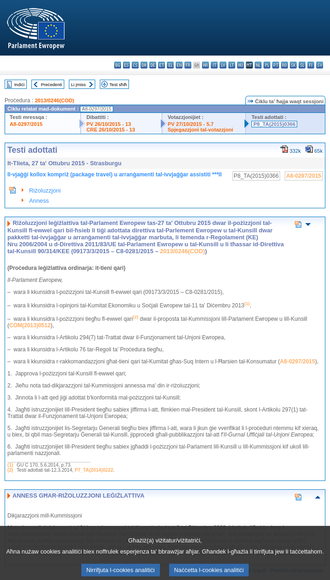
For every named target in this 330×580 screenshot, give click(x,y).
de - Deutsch (152, 65)
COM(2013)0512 (29, 325)
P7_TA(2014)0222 (94, 470)
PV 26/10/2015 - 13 (108, 124)
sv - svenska (319, 65)
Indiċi (19, 84)
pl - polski (266, 65)
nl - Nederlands (258, 65)
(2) (10, 470)
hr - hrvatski (205, 65)
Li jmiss (78, 84)
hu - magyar (240, 65)
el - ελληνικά (170, 65)
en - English (179, 65)
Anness (39, 200)
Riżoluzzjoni (45, 190)
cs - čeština (135, 65)
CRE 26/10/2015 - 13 (110, 129)
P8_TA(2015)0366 (274, 124)
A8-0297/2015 (26, 124)
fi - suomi (310, 65)
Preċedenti (51, 84)
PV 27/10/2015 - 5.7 (191, 124)
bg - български (117, 65)
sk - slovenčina (293, 65)
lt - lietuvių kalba (231, 65)
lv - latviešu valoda (223, 65)
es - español (126, 65)
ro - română (284, 65)
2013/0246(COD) (54, 100)
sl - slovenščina (302, 65)
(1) (10, 465)
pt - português (275, 65)
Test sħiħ (118, 84)
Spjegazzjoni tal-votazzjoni (200, 129)
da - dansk (144, 65)
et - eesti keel (161, 65)
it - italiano (214, 65)
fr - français (187, 65)
